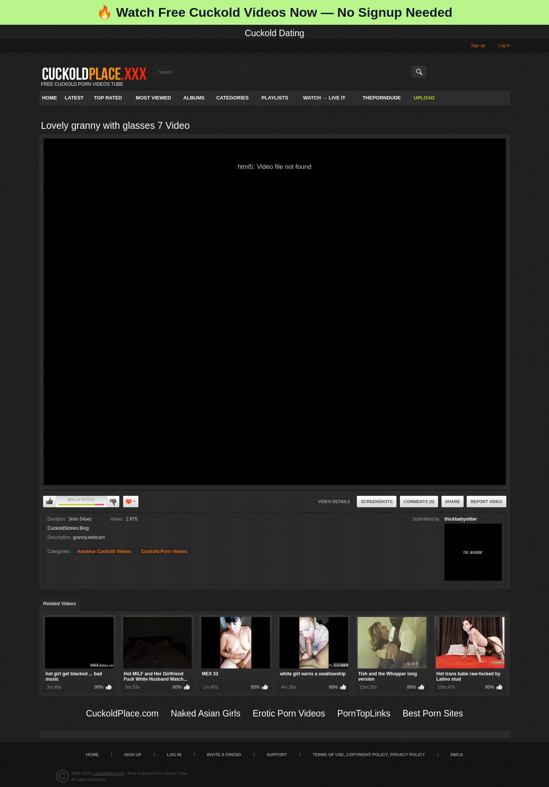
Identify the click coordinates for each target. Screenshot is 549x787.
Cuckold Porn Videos (164, 551)
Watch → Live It (324, 98)
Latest (74, 98)
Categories (232, 98)
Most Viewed (153, 98)
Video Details (334, 501)
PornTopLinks (363, 713)
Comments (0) (419, 501)
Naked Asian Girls (206, 713)
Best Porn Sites (433, 713)
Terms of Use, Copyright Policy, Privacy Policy (369, 754)
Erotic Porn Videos (289, 713)
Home (49, 98)
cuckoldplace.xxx (108, 773)
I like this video (49, 501)
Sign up (478, 45)
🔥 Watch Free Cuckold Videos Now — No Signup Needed (274, 12)
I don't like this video (113, 501)
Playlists (275, 98)
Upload (424, 98)
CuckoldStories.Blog (68, 528)
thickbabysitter (461, 519)
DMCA (457, 754)
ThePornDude (382, 98)
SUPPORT (276, 754)
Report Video (486, 501)
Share (452, 501)
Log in (504, 45)
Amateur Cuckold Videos (104, 551)
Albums (194, 98)
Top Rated (108, 98)
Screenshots (377, 501)
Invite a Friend (224, 754)
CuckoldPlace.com (122, 713)
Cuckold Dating (274, 33)
